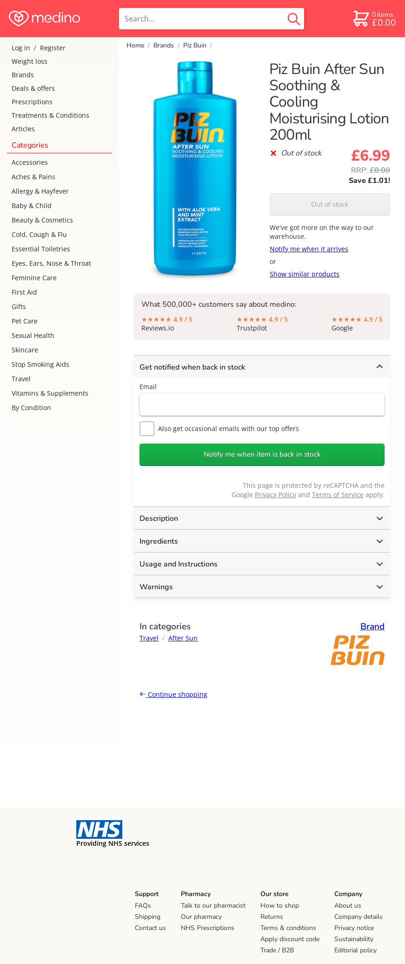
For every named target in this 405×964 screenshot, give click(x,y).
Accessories (30, 162)
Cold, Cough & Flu (39, 234)
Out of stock (330, 204)
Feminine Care (34, 277)
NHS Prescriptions (207, 928)
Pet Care (25, 321)
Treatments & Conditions (50, 115)
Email (148, 386)
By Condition (31, 407)
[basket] (374, 18)
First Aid (24, 292)
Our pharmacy (201, 916)
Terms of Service (338, 494)
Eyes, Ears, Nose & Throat (51, 263)
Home (135, 45)
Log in (21, 47)
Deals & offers (33, 88)
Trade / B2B (277, 950)
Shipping (147, 916)
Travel (21, 378)
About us (347, 905)
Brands (23, 74)
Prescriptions (32, 101)
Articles (23, 128)
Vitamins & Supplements (50, 393)
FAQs (143, 905)
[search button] (294, 18)
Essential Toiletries (41, 248)
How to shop (279, 905)
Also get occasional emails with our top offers (219, 428)
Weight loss (29, 61)
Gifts (19, 306)
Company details (358, 916)
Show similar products (304, 274)
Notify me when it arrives (309, 248)
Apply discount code (289, 939)
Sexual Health (33, 335)
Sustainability (353, 939)
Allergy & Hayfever (40, 191)
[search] (212, 18)
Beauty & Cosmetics (42, 220)
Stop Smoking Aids (40, 364)
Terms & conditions (288, 928)
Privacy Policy (275, 494)
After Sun (183, 638)
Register (53, 47)
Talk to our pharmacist (213, 905)
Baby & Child (32, 205)
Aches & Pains (33, 176)
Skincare (25, 349)
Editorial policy (355, 950)
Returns (271, 916)
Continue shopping (173, 694)
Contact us (150, 928)
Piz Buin (194, 45)
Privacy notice (354, 928)
